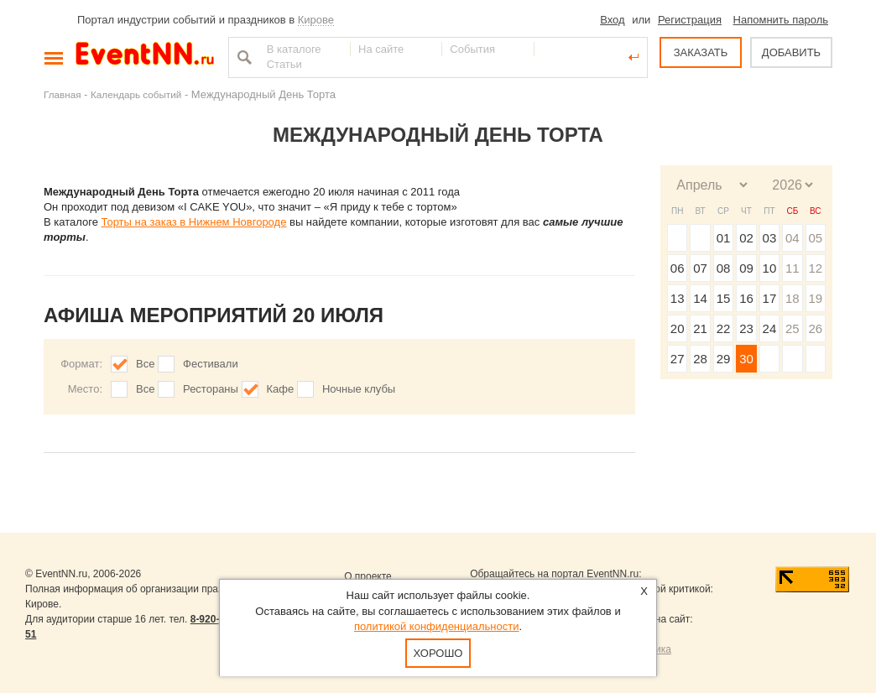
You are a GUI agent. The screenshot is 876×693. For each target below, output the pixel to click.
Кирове (316, 19)
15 (724, 298)
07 (700, 268)
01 (724, 238)
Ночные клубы (358, 389)
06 (677, 268)
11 (792, 268)
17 (770, 298)
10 (770, 268)
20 (677, 328)
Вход (612, 19)
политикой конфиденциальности (436, 626)
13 (677, 298)
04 (792, 238)
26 (815, 328)
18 (792, 298)
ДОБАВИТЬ (791, 52)
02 (746, 238)
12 (815, 268)
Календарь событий (136, 94)
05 (815, 238)
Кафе (281, 389)
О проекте (368, 576)
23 (746, 328)
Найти (242, 57)
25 (792, 328)
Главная (62, 94)
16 (746, 298)
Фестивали (210, 363)
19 (815, 298)
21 (700, 328)
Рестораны (210, 389)
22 (724, 328)
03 (770, 238)
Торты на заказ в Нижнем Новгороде (194, 222)
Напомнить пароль (780, 19)
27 (677, 359)
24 (770, 328)
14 (700, 298)
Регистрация (690, 19)
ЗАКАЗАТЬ (701, 52)
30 (746, 359)
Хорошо (438, 653)
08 (724, 268)
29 (724, 359)
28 (700, 359)
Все (145, 363)
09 (746, 268)
